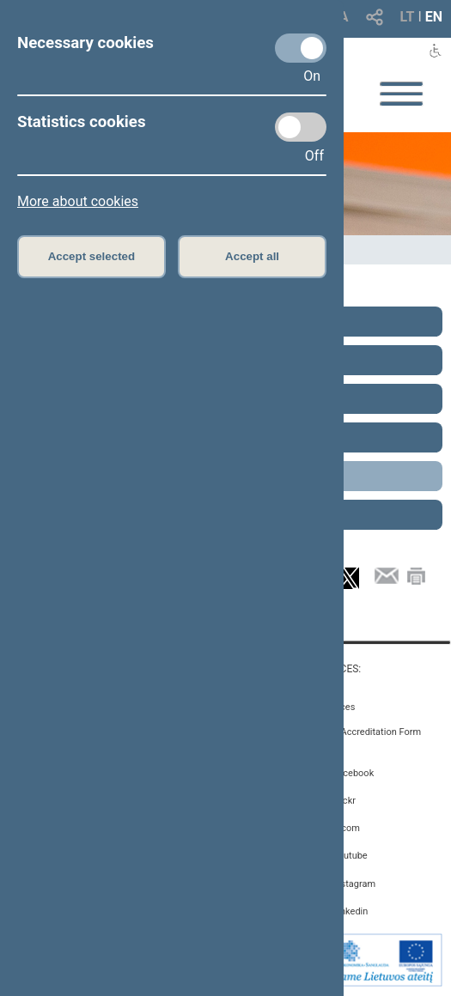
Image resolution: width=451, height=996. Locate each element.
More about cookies (77, 201)
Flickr (344, 800)
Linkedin (350, 911)
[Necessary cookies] (300, 48)
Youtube (349, 855)
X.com (345, 828)
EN (433, 17)
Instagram (353, 884)
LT (407, 17)
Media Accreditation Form (366, 732)
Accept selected (92, 256)
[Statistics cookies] (300, 127)
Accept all (252, 256)
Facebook (353, 773)
